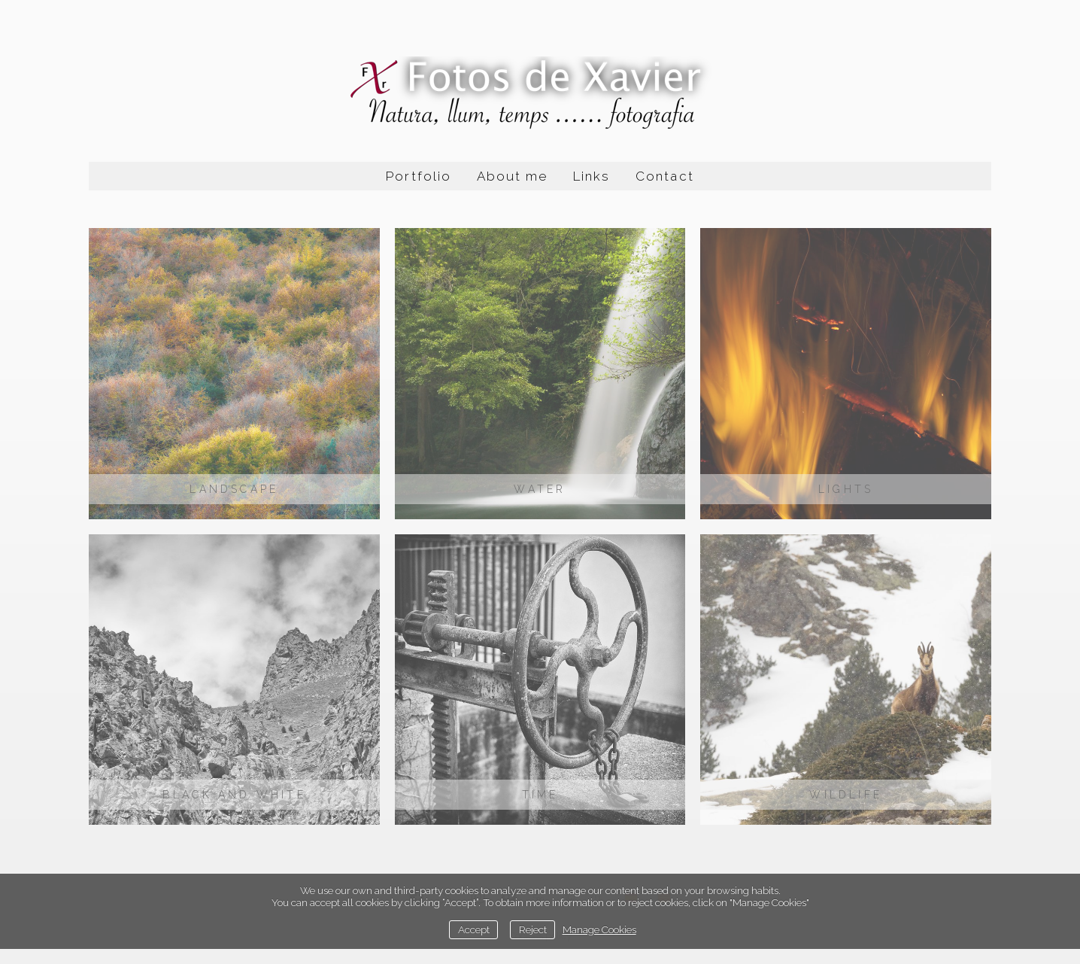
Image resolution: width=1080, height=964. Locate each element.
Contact (664, 176)
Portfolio (418, 176)
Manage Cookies (599, 929)
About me (512, 176)
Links (591, 176)
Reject (533, 929)
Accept (474, 929)
